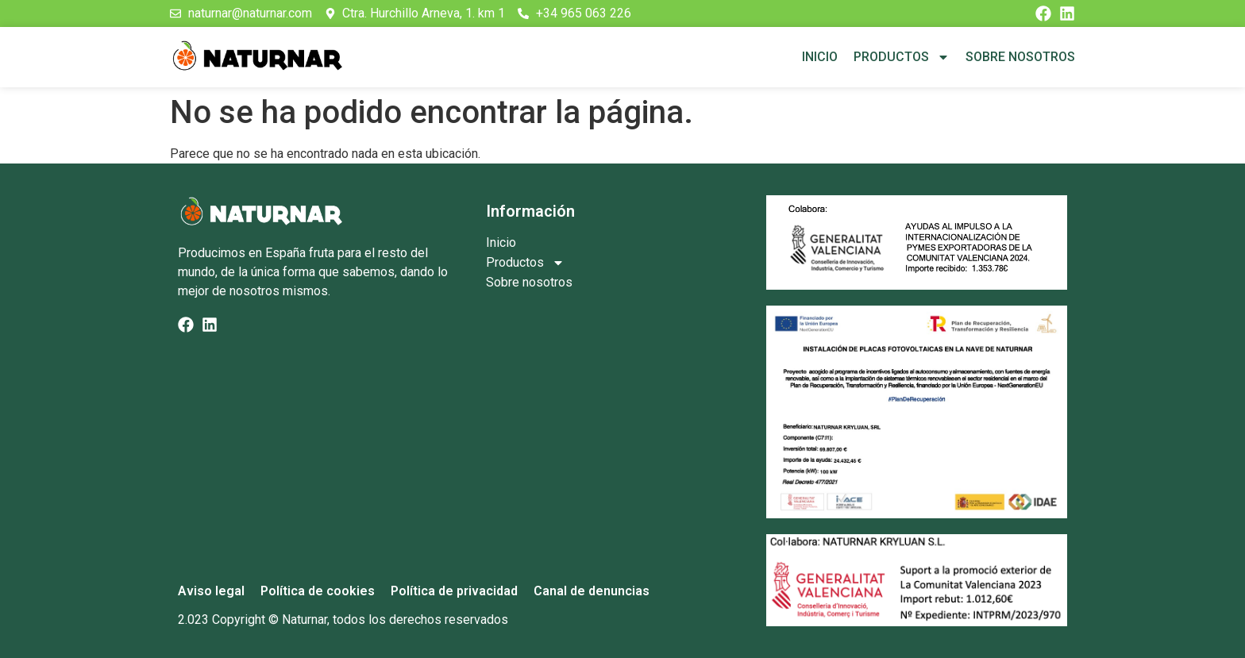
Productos (902, 57)
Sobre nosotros (1020, 56)
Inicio (820, 56)
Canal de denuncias (591, 590)
